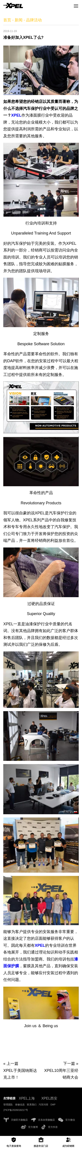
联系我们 (32, 1104)
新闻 (19, 20)
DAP (53, 1104)
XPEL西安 (49, 1098)
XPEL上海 (27, 1098)
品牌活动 (34, 20)
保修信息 (20, 1104)
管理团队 (8, 1104)
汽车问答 (43, 1104)
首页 (7, 20)
